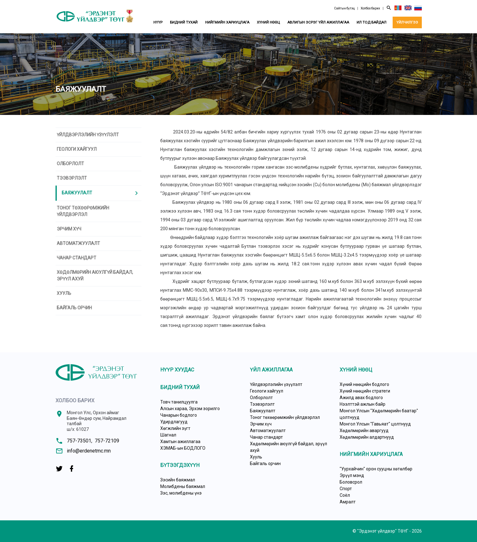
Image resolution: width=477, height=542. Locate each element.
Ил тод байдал (371, 22)
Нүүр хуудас (177, 370)
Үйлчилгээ (407, 22)
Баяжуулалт (101, 193)
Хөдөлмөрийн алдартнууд (367, 437)
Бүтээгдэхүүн (179, 465)
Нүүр (157, 22)
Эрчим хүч (69, 228)
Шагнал (168, 434)
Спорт (346, 488)
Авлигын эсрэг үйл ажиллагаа (318, 22)
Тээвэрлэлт (72, 178)
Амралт (348, 501)
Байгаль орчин (74, 307)
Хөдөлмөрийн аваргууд (364, 430)
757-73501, (79, 441)
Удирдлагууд (174, 421)
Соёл (345, 495)
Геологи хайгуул (77, 149)
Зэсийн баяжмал (177, 479)
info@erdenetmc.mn (89, 451)
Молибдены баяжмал (182, 486)
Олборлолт (70, 163)
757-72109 (107, 441)
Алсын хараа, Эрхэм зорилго (190, 408)
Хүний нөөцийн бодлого (364, 384)
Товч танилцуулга (179, 401)
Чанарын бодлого (178, 415)
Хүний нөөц (268, 22)
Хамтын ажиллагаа (180, 441)
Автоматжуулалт (78, 243)
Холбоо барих (370, 8)
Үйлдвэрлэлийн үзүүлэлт (88, 134)
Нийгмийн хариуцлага (227, 22)
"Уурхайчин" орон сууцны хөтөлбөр (376, 468)
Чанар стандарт (76, 257)
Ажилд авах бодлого (361, 397)
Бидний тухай (184, 22)
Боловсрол (351, 482)
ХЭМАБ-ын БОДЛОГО (182, 448)
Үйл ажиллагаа (271, 370)
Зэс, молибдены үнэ (181, 493)
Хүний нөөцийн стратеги (365, 390)
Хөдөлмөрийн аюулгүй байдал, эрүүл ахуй (95, 275)
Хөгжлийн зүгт (175, 428)
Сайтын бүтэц (344, 8)
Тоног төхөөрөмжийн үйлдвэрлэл (83, 211)
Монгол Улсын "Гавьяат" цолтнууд (375, 423)
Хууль (64, 293)
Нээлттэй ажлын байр (362, 404)
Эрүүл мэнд (352, 475)
